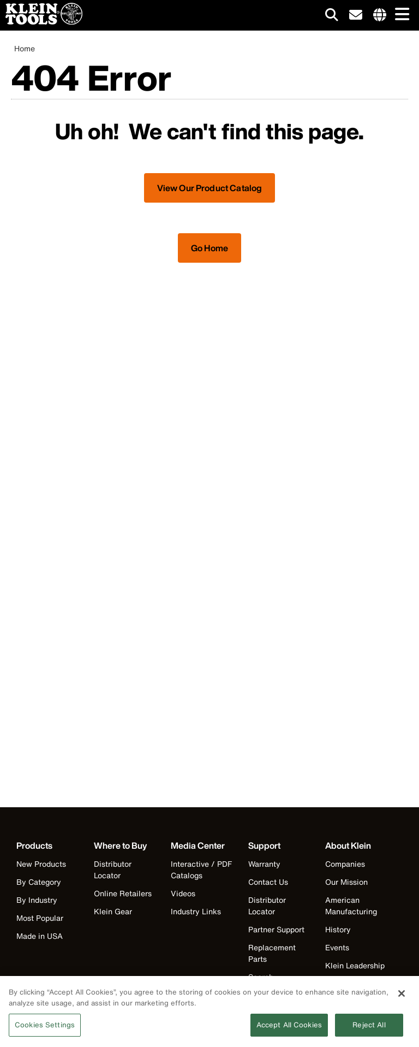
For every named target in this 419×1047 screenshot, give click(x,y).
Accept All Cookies (289, 1030)
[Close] (402, 999)
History (338, 929)
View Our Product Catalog (209, 187)
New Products (41, 863)
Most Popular (39, 918)
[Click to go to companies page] (379, 15)
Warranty (264, 863)
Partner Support (276, 929)
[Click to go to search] (331, 16)
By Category (38, 882)
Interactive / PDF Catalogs (201, 869)
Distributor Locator (112, 869)
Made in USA (39, 936)
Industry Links (196, 911)
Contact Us (268, 882)
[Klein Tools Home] (41, 21)
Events (337, 947)
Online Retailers (123, 893)
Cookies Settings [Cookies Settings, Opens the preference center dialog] (45, 1030)
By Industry (36, 900)
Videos (183, 893)
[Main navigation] (400, 15)
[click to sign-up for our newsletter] (356, 15)
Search (260, 977)
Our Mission (346, 882)
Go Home (209, 248)
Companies (345, 863)
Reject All (368, 1030)
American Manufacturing (351, 905)
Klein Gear (113, 911)
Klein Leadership (355, 965)
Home (24, 48)
